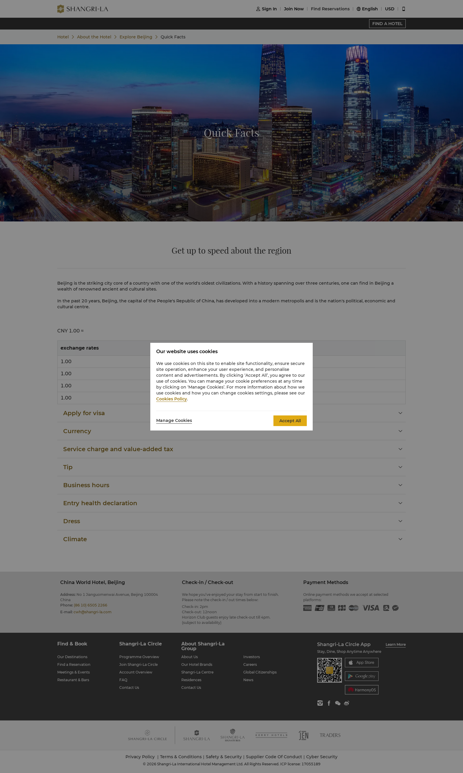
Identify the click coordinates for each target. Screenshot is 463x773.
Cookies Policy (171, 399)
